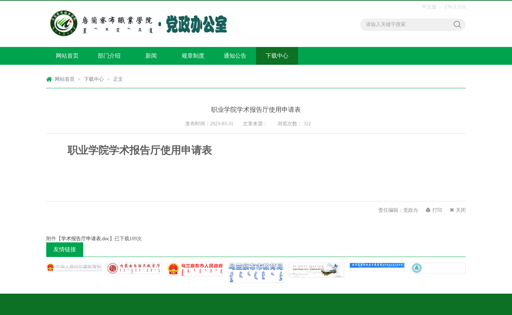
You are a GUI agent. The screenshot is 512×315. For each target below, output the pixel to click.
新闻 (151, 56)
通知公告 (235, 56)
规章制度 (193, 56)
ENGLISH (455, 7)
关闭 (461, 210)
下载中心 (277, 56)
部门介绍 (109, 56)
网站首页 (67, 56)
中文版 (429, 7)
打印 (437, 210)
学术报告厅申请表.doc (85, 238)
